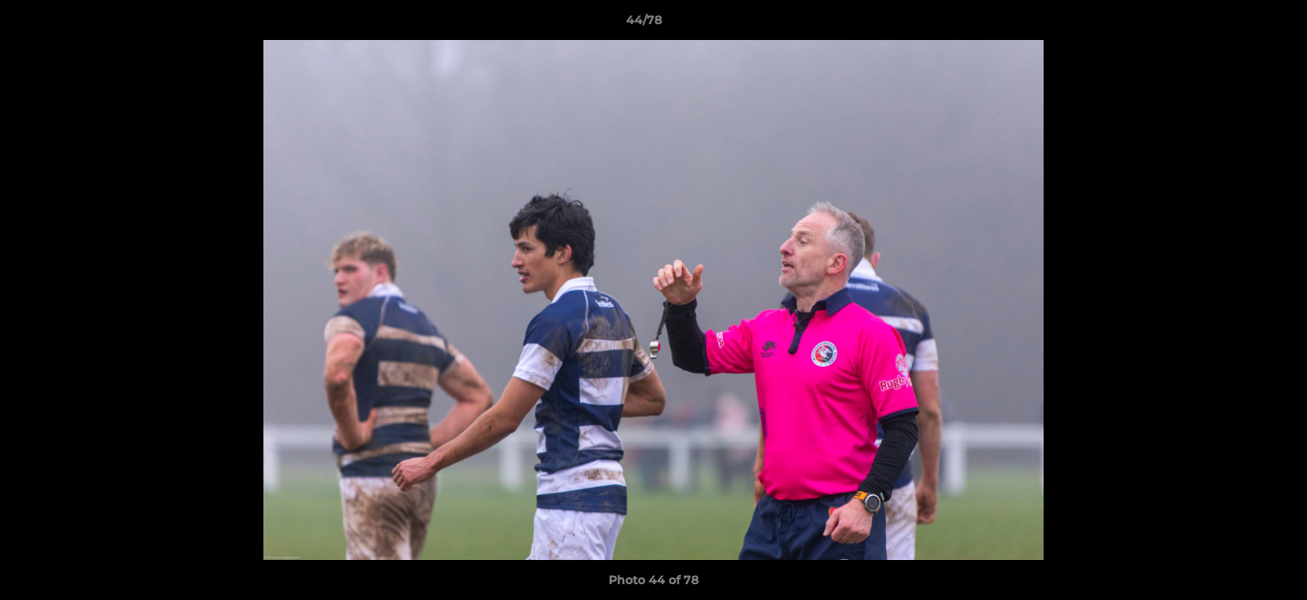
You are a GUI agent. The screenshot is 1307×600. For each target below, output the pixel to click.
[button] (1237, 24)
